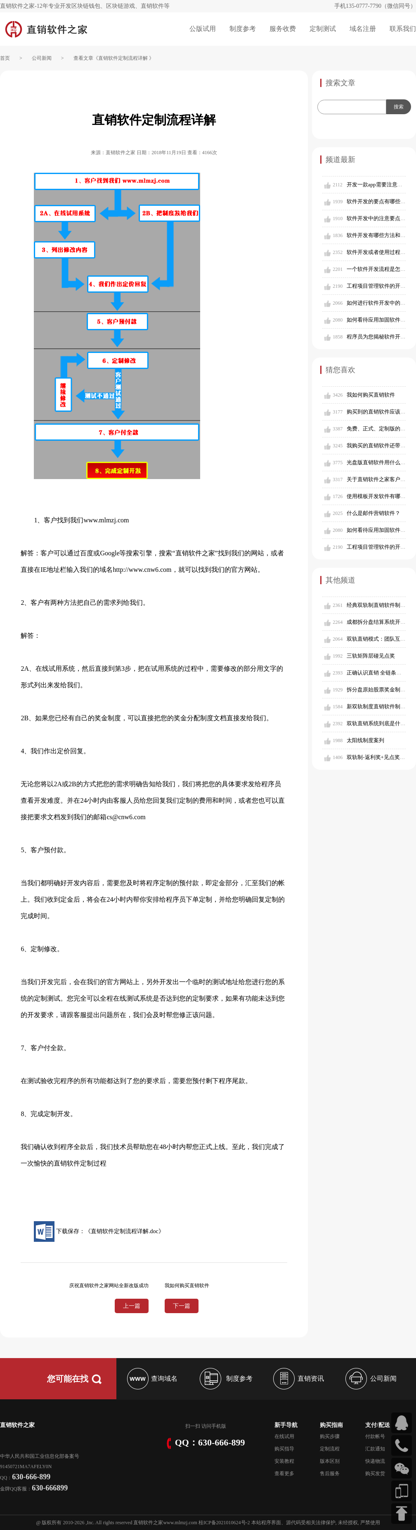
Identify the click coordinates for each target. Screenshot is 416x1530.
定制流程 (330, 1449)
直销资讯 (298, 1378)
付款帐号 (375, 1436)
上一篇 (131, 1306)
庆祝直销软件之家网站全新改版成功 (109, 1285)
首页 (5, 58)
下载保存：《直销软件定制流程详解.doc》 (99, 1231)
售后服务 (330, 1473)
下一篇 (181, 1306)
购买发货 (375, 1473)
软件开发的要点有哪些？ (376, 201)
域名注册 (363, 28)
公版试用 (202, 28)
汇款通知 (375, 1449)
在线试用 (284, 1436)
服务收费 (282, 28)
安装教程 (284, 1461)
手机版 (218, 1426)
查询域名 (151, 1378)
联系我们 (403, 28)
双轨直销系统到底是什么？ (379, 723)
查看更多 (284, 1473)
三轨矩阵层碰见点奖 (371, 656)
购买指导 (284, 1449)
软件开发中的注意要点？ (376, 218)
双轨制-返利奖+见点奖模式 (379, 757)
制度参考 (242, 28)
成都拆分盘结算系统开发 (376, 622)
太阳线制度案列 (365, 740)
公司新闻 (42, 58)
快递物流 (375, 1461)
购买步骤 (330, 1436)
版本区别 (330, 1461)
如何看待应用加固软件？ (376, 320)
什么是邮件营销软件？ (373, 513)
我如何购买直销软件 (371, 395)
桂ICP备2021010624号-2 (224, 1522)
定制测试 (323, 28)
